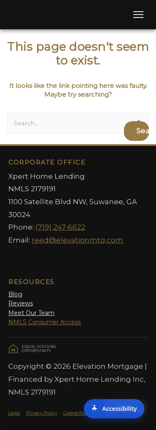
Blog (15, 294)
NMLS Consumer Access (44, 322)
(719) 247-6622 (60, 227)
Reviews (20, 303)
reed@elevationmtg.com (77, 240)
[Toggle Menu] (138, 14)
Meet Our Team (31, 313)
